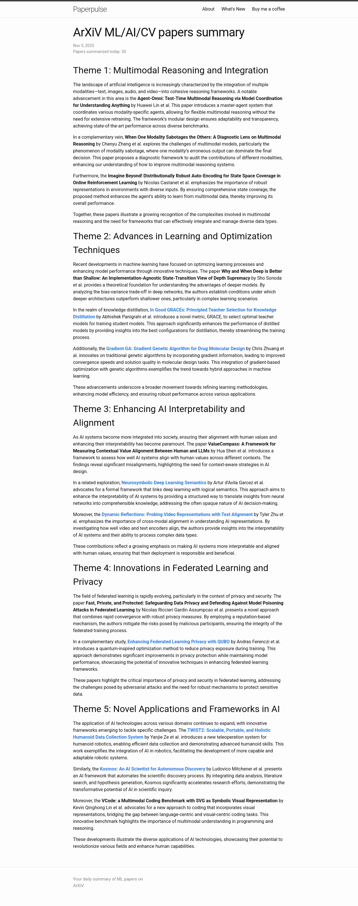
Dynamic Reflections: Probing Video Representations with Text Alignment (177, 514)
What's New (233, 9)
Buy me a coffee (268, 9)
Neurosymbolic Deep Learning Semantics (163, 482)
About (208, 9)
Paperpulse (90, 9)
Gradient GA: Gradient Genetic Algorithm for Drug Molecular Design (175, 348)
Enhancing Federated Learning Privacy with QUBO (178, 641)
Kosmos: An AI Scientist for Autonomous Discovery (152, 769)
